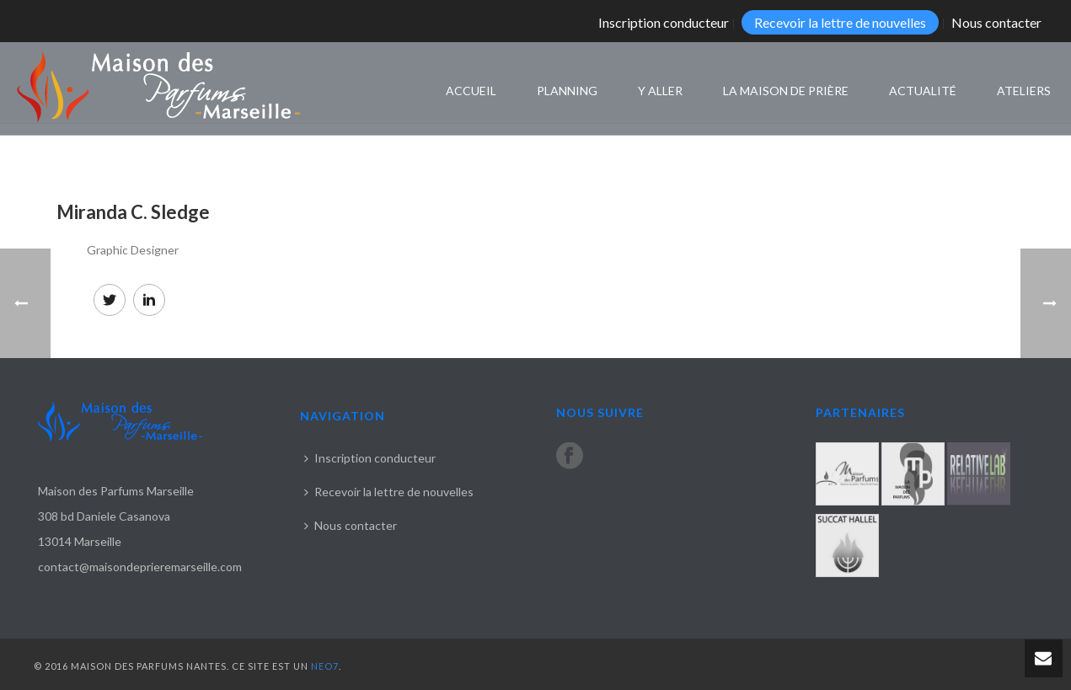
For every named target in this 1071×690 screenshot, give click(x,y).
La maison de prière (786, 90)
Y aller (660, 90)
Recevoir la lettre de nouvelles (389, 491)
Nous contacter (350, 525)
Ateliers (1024, 90)
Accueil (471, 90)
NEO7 (325, 666)
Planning (567, 90)
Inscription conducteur (370, 458)
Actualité (922, 90)
